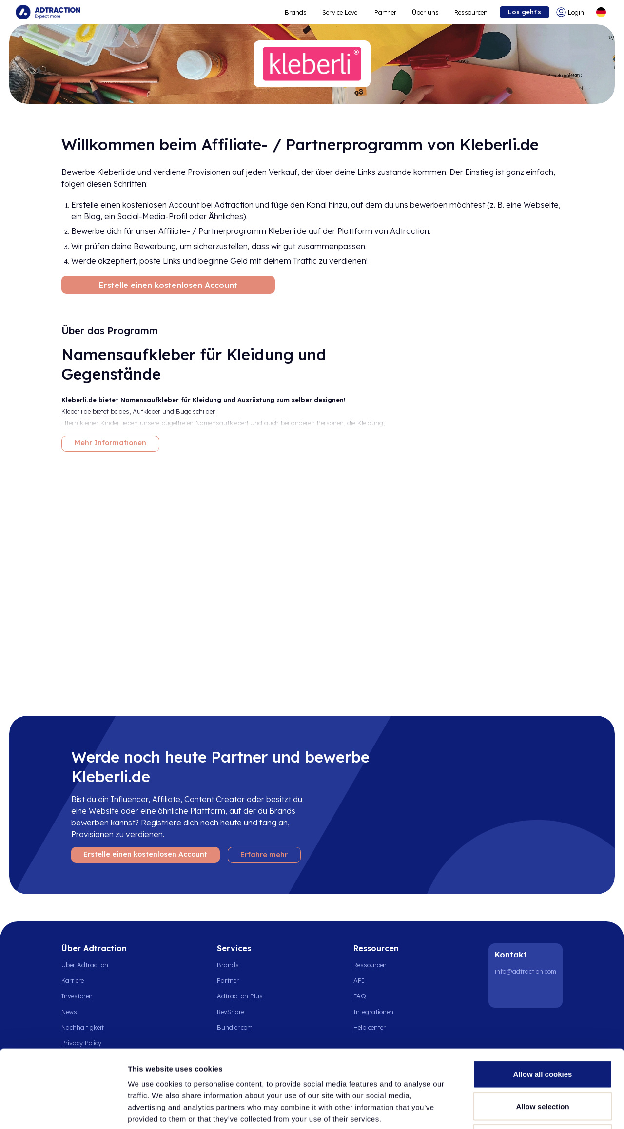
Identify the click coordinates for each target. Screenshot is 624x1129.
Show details (511, 1110)
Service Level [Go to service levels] (340, 12)
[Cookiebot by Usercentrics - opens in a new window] (63, 1110)
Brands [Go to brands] (228, 965)
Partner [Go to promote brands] (385, 12)
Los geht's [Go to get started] (524, 12)
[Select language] (601, 12)
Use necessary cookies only (542, 1065)
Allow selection (542, 1033)
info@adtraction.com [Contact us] (525, 971)
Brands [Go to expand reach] (296, 12)
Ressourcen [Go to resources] (471, 12)
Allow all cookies (542, 1001)
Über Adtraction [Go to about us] (84, 965)
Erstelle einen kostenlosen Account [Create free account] (168, 285)
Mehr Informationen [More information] (110, 443)
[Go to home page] (48, 12)
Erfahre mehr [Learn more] (264, 854)
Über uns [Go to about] (425, 12)
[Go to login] (572, 12)
